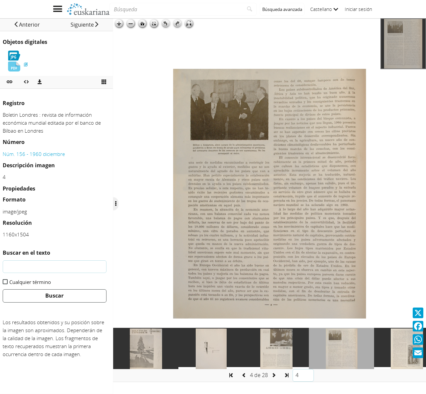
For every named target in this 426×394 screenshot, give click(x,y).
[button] (27, 24)
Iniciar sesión (358, 9)
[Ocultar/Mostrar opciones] (115, 203)
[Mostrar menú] (57, 9)
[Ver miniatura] (103, 82)
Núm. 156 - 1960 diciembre (34, 154)
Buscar (54, 295)
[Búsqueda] (176, 9)
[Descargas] (39, 82)
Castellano (324, 9)
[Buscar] (250, 9)
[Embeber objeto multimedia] (26, 82)
